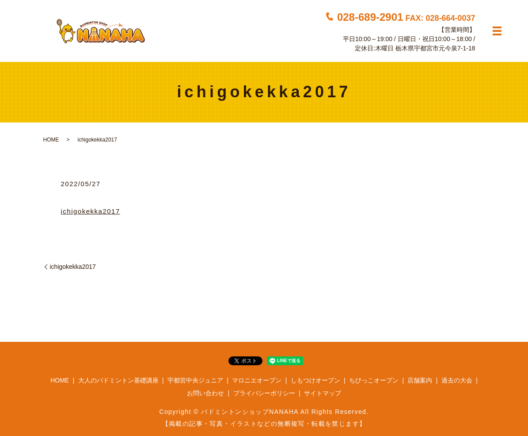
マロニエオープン (256, 380)
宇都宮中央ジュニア (195, 380)
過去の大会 (456, 380)
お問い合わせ (205, 393)
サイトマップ (322, 393)
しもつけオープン (315, 380)
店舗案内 (419, 380)
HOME (51, 140)
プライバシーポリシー (264, 393)
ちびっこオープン (374, 380)
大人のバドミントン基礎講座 (118, 380)
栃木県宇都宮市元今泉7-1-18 (435, 48)
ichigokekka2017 (90, 211)
